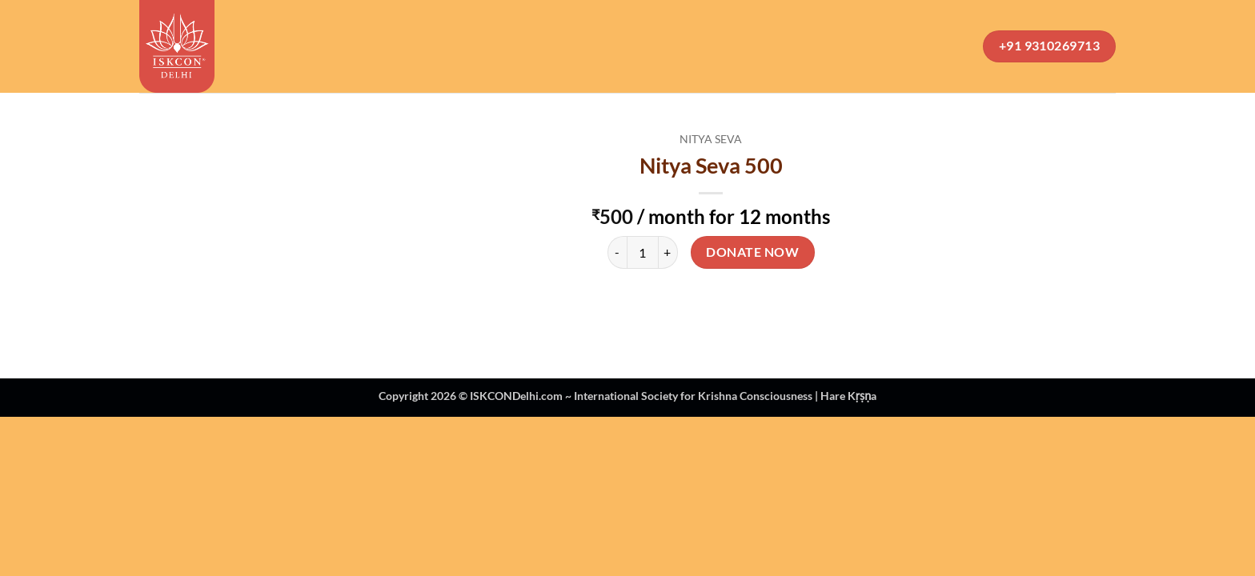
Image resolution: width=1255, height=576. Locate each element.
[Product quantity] (643, 252)
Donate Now (752, 252)
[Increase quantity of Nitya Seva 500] (668, 252)
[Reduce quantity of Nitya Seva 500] (617, 252)
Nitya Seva (711, 139)
